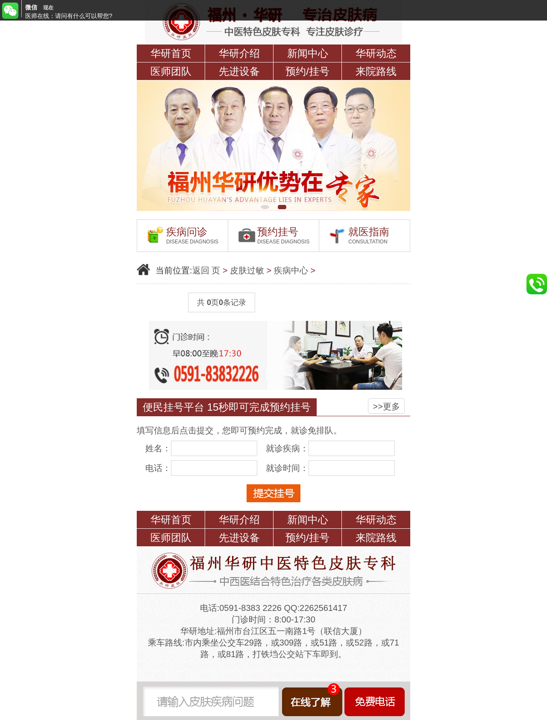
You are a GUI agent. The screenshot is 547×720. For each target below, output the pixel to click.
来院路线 (376, 71)
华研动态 (376, 53)
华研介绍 (239, 53)
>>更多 (386, 406)
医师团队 (170, 71)
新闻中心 (307, 53)
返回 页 (206, 270)
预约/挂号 (307, 71)
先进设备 (239, 71)
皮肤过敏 (247, 270)
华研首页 (170, 53)
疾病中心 (291, 270)
